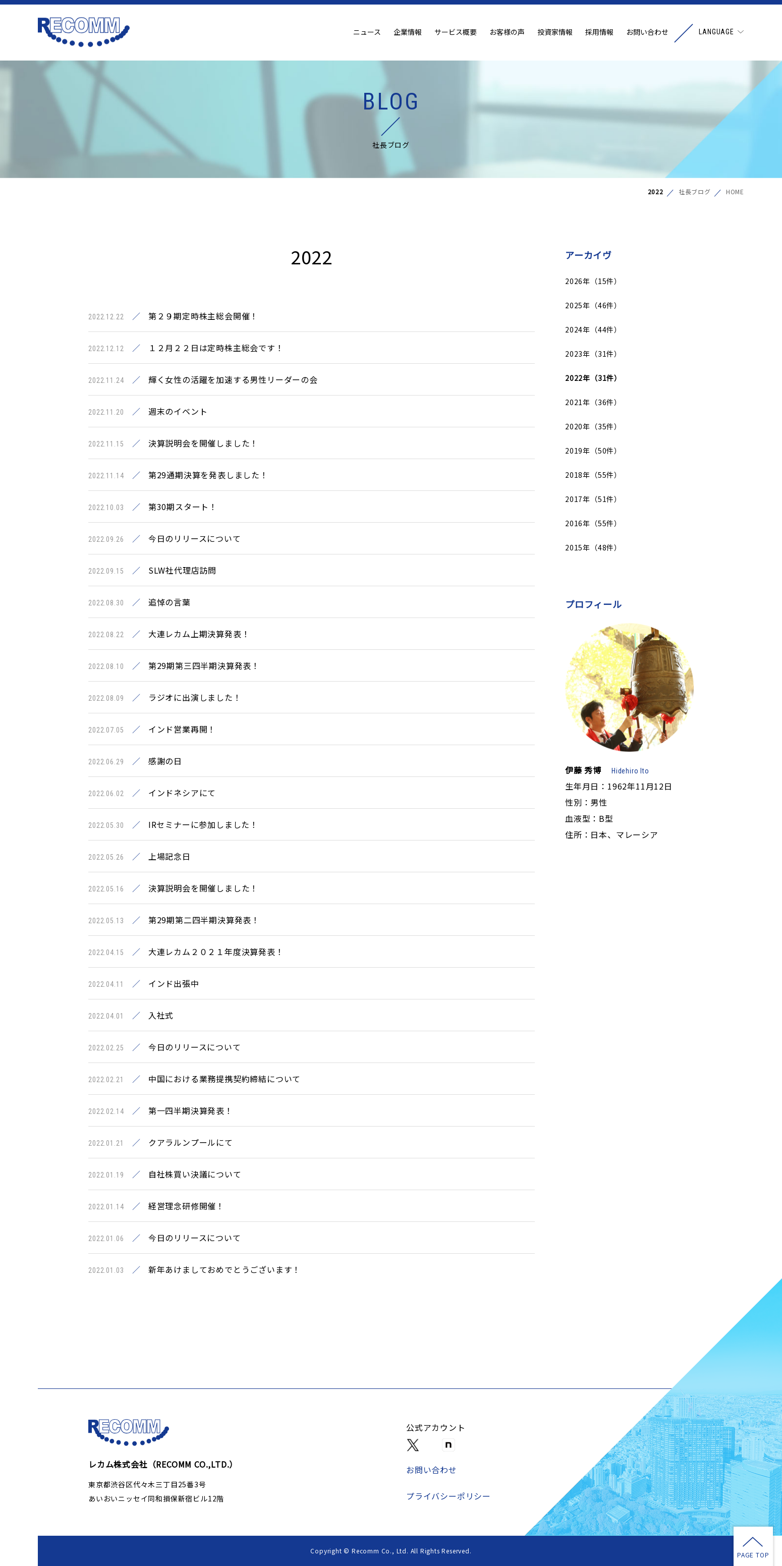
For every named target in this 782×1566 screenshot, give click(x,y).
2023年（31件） (593, 354)
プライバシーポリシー (448, 1496)
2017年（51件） (593, 499)
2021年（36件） (593, 402)
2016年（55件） (593, 523)
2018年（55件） (593, 475)
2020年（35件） (593, 426)
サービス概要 (455, 33)
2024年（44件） (593, 329)
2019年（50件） (593, 450)
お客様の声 (507, 33)
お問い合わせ (647, 33)
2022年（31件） (593, 378)
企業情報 (408, 33)
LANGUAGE (716, 33)
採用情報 (599, 33)
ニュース (367, 33)
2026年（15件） (593, 281)
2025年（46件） (593, 305)
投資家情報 (555, 33)
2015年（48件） (593, 547)
